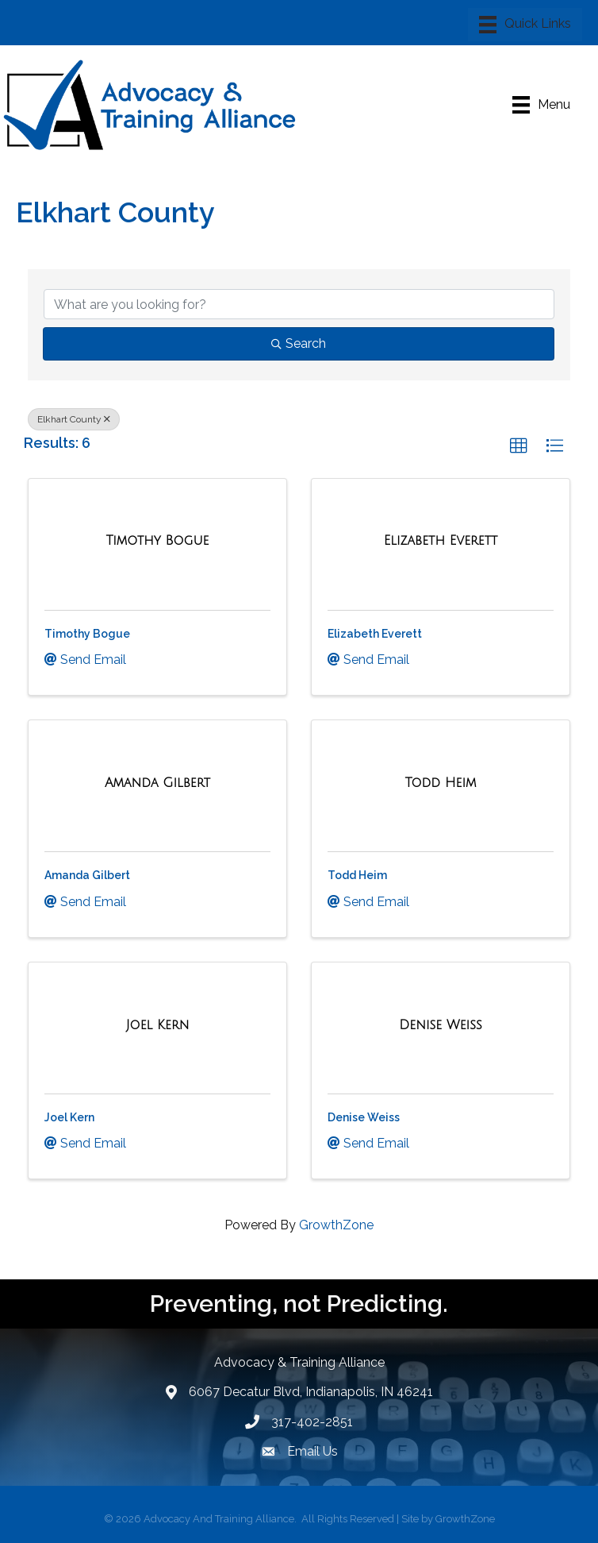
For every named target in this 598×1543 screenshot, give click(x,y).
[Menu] (525, 24)
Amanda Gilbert (87, 875)
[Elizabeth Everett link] (441, 541)
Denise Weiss (364, 1117)
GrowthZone (336, 1224)
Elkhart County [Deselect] (73, 419)
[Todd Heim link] (440, 783)
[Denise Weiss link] (440, 1025)
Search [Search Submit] (298, 343)
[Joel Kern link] (158, 1025)
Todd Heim (357, 875)
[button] (519, 446)
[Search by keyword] (299, 304)
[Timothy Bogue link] (157, 541)
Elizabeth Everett (375, 633)
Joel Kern (69, 1117)
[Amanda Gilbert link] (157, 783)
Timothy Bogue (87, 633)
